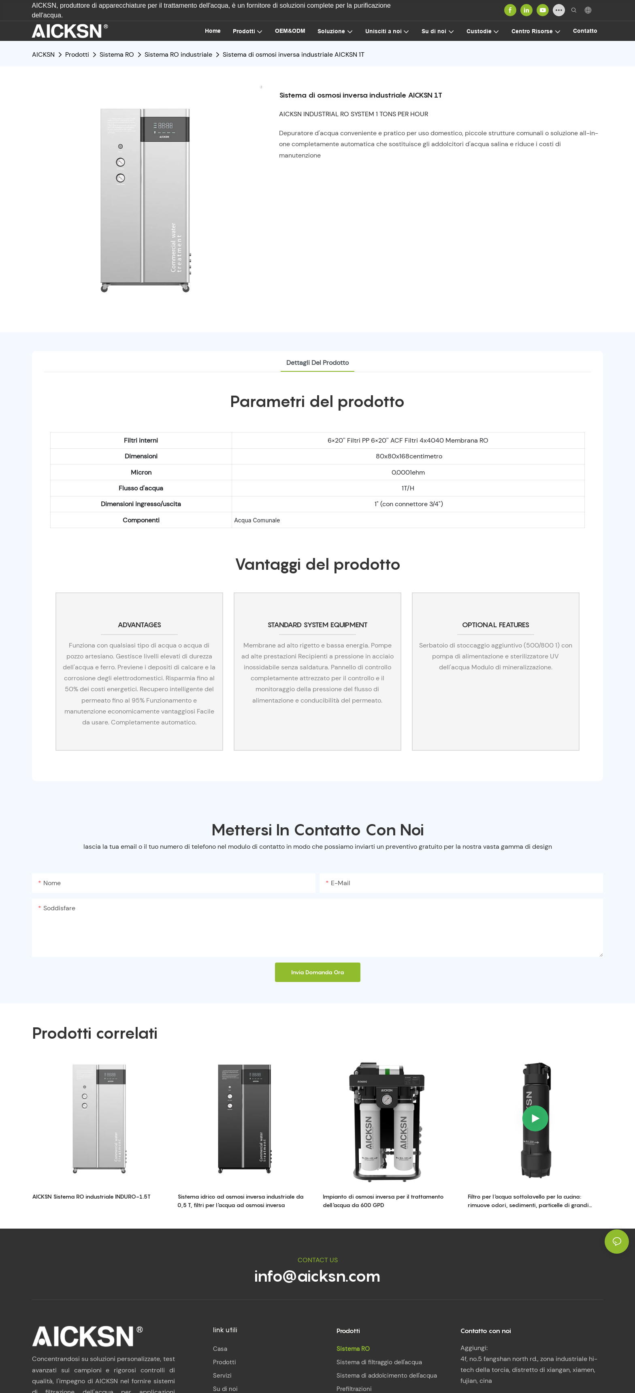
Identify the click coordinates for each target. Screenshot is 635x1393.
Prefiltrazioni (354, 1389)
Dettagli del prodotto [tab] (317, 362)
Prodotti (77, 54)
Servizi (222, 1376)
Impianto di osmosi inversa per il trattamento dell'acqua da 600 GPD (383, 1200)
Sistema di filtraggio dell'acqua (379, 1362)
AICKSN (43, 54)
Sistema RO (117, 54)
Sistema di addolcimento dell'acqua (387, 1376)
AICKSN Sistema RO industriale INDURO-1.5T (91, 1196)
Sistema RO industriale (178, 54)
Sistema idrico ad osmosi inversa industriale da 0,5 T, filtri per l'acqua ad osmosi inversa (240, 1200)
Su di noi (225, 1389)
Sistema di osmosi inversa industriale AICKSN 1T (293, 54)
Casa (220, 1349)
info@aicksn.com (317, 1275)
